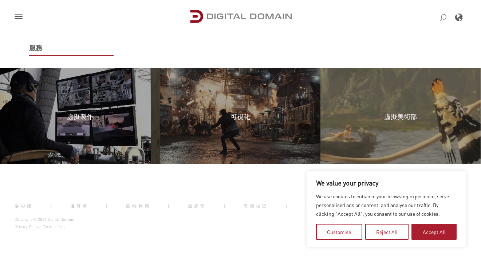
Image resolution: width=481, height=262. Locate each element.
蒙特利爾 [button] (138, 205)
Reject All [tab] (387, 232)
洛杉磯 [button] (24, 205)
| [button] (52, 205)
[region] (386, 209)
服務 (35, 47)
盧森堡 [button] (197, 205)
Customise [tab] (339, 232)
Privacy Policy (27, 226)
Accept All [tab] (434, 232)
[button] (20, 17)
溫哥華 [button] (79, 205)
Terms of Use (55, 226)
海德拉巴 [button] (256, 205)
